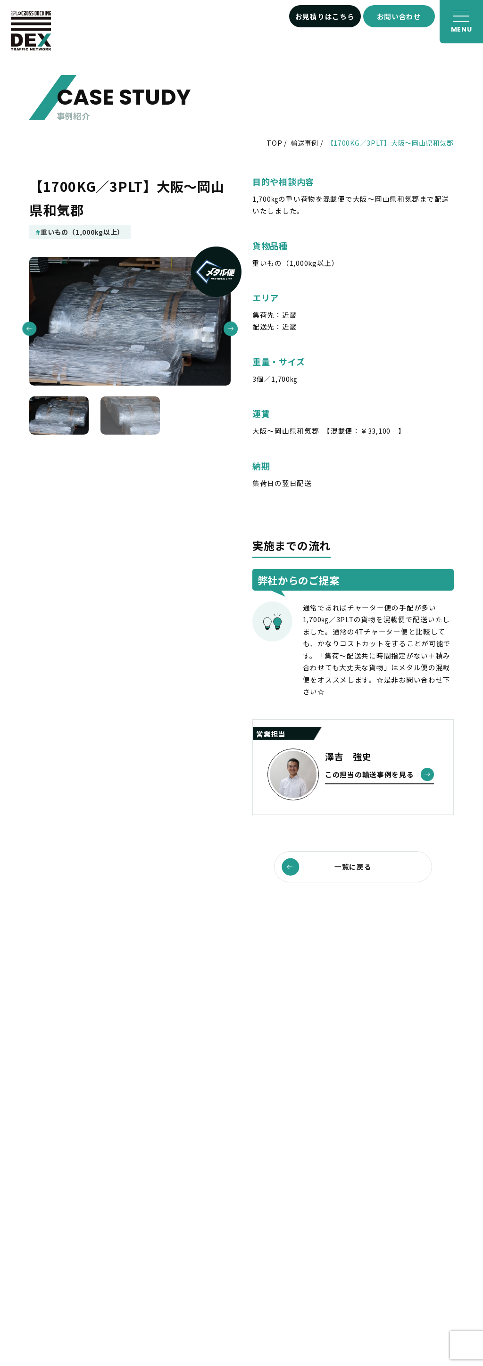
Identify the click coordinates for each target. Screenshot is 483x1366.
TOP (274, 143)
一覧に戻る (327, 866)
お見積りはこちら (325, 16)
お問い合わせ (399, 16)
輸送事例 (304, 143)
